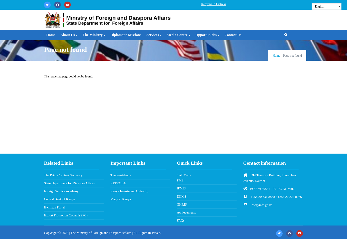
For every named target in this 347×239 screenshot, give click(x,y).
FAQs (181, 220)
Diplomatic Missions (125, 35)
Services (154, 35)
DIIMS (181, 196)
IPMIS (181, 188)
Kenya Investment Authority (129, 191)
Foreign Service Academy (61, 191)
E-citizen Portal (54, 207)
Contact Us (233, 35)
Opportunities (207, 35)
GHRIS (182, 204)
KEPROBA (118, 183)
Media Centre (178, 35)
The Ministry (94, 35)
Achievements (186, 212)
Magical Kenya (120, 199)
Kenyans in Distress (213, 4)
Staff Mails (184, 175)
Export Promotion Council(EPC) (66, 215)
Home (50, 35)
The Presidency (120, 175)
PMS (180, 180)
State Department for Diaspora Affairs (69, 183)
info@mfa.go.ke (257, 205)
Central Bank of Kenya (59, 199)
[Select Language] (326, 6)
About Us (68, 35)
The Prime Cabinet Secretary (63, 175)
